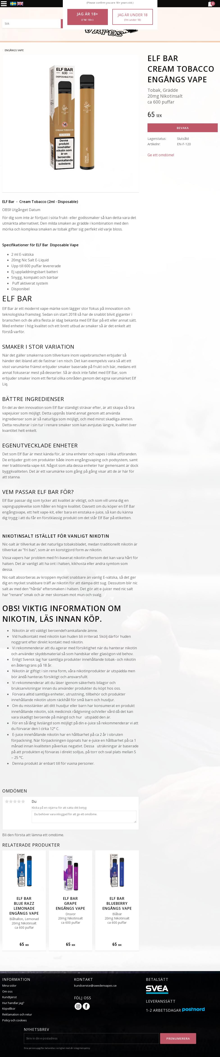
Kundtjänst (9, 997)
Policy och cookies (14, 1020)
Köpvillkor (8, 1008)
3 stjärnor (15, 801)
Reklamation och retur (17, 1014)
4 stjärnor (19, 801)
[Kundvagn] (209, 6)
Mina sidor (9, 985)
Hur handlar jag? (13, 1003)
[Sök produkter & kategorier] (36, 23)
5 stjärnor (23, 801)
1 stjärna (7, 801)
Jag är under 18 (133, 17)
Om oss (7, 991)
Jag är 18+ (87, 17)
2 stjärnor (11, 801)
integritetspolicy (82, 1048)
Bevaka (183, 128)
